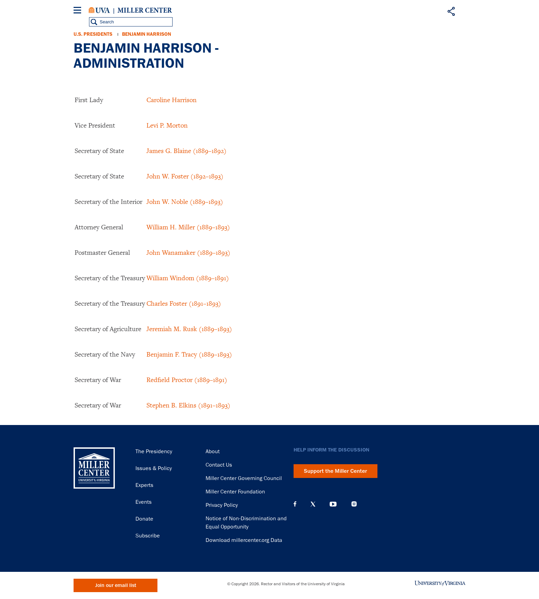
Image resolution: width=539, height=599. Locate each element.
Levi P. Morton (167, 125)
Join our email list (115, 585)
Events (143, 502)
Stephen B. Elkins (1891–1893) (188, 405)
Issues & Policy (153, 468)
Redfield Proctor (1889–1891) (186, 379)
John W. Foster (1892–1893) (184, 176)
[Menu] (79, 11)
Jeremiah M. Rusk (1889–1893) (189, 328)
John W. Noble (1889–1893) (184, 201)
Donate (144, 518)
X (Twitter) (313, 504)
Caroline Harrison (171, 99)
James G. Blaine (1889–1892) (186, 150)
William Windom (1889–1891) (187, 277)
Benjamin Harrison (146, 34)
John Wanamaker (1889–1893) (188, 252)
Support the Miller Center (335, 471)
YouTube (333, 504)
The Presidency (153, 451)
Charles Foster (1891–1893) (183, 303)
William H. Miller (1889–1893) (188, 226)
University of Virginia (99, 10)
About (213, 451)
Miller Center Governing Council (244, 478)
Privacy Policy (222, 505)
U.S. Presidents (93, 34)
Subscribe (147, 535)
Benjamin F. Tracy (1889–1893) (189, 354)
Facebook (295, 504)
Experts (144, 485)
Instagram (354, 504)
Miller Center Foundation (235, 491)
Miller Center (145, 10)
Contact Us (219, 464)
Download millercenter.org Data (244, 540)
